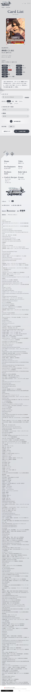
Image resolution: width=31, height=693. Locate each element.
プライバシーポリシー (12, 214)
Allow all (6, 690)
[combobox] (15, 109)
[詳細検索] (27, 97)
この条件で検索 (22, 131)
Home (3, 7)
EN (25, 3)
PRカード (7, 181)
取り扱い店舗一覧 (17, 205)
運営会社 (4, 214)
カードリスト (8, 179)
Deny (19, 690)
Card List (8, 7)
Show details (28, 690)
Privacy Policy (24, 688)
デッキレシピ (8, 182)
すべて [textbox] (4, 109)
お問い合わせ (6, 205)
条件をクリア (7, 131)
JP (21, 3)
